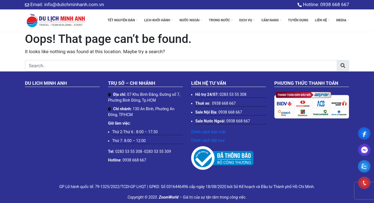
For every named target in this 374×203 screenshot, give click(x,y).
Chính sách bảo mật (208, 132)
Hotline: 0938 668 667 (323, 4)
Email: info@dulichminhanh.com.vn (64, 4)
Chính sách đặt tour (208, 140)
